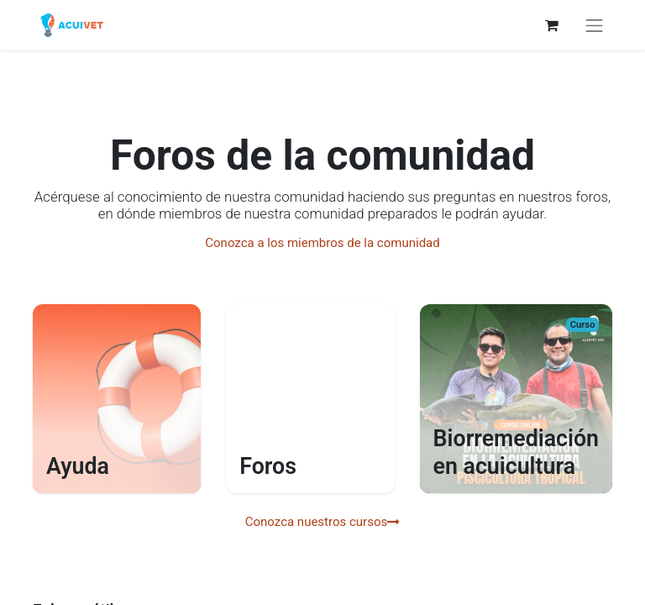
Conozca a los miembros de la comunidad (322, 242)
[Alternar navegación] (594, 25)
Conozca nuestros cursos (322, 521)
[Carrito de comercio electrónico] (551, 25)
